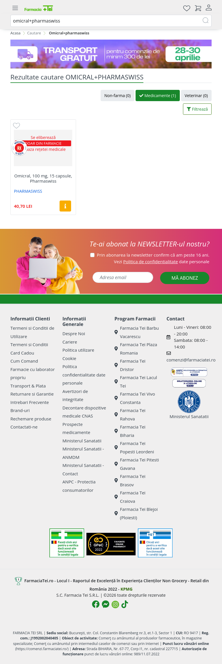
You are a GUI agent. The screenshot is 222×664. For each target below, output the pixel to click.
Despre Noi (73, 333)
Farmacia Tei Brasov (129, 480)
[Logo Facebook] (95, 604)
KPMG (126, 589)
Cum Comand (24, 361)
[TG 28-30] (111, 54)
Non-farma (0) (117, 95)
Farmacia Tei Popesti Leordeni (134, 447)
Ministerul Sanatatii (81, 441)
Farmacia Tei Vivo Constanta (134, 398)
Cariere (69, 342)
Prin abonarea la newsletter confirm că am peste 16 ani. (153, 255)
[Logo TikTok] (124, 604)
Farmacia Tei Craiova (129, 497)
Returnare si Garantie (32, 394)
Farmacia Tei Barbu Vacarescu (136, 332)
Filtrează (197, 109)
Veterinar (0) (196, 95)
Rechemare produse (30, 419)
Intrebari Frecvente (29, 402)
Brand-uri (19, 410)
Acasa (15, 33)
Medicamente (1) (157, 95)
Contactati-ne (24, 427)
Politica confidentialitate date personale (84, 374)
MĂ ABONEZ (184, 278)
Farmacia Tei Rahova (129, 414)
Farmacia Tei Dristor (129, 365)
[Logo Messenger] (105, 604)
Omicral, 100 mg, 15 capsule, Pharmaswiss (43, 178)
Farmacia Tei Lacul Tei (135, 381)
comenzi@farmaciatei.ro (191, 360)
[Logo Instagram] (115, 604)
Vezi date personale (161, 261)
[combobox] (111, 21)
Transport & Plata (28, 386)
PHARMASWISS (28, 191)
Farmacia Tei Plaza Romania (135, 349)
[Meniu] (15, 8)
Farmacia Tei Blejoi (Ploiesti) (136, 513)
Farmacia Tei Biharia (129, 431)
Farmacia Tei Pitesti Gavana (136, 464)
